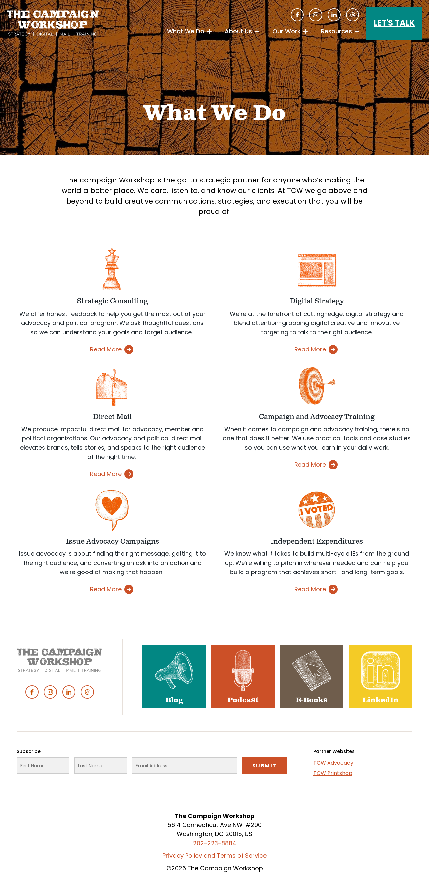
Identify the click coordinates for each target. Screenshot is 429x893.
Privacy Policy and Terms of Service (214, 855)
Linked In (334, 15)
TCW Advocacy (333, 763)
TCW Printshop (332, 773)
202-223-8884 (214, 843)
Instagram (316, 15)
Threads (352, 15)
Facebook (297, 15)
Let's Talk (394, 22)
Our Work (286, 31)
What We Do (185, 31)
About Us (238, 31)
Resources (336, 31)
